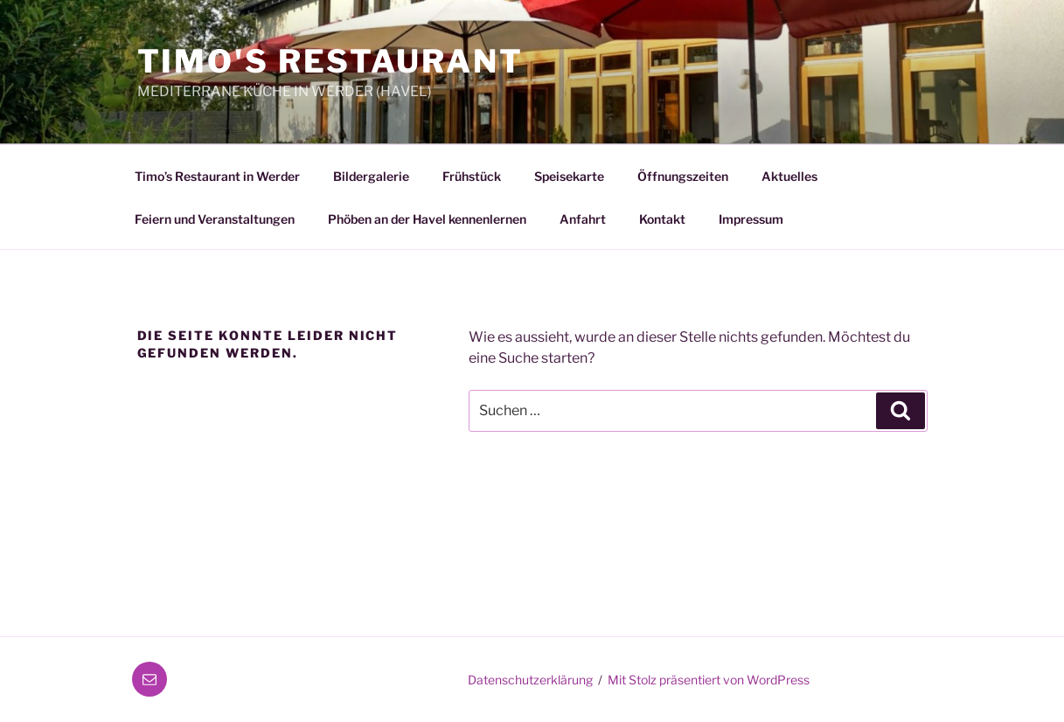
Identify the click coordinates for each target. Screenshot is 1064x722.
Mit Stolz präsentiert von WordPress (709, 679)
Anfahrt (583, 219)
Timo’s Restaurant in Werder (217, 176)
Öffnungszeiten (682, 176)
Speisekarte (569, 176)
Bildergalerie (371, 176)
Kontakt (662, 219)
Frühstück (471, 176)
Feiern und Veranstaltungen (215, 219)
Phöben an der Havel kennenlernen (427, 219)
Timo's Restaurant (330, 61)
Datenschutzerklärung (530, 679)
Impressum (751, 219)
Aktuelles (789, 176)
